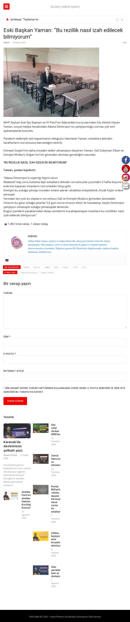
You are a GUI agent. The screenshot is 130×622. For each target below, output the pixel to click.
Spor (56, 267)
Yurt (84, 267)
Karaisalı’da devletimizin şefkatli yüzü (12, 446)
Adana (26, 267)
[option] (67, 19)
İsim (7, 336)
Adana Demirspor (29, 272)
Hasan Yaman (47, 272)
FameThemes (57, 616)
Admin (6, 42)
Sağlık (47, 267)
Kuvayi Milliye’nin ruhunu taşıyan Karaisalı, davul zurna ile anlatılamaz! (58, 499)
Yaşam (66, 267)
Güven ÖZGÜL (10, 455)
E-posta (9, 353)
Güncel (37, 267)
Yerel (75, 267)
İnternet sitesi (13, 370)
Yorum (7, 293)
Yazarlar (8, 417)
